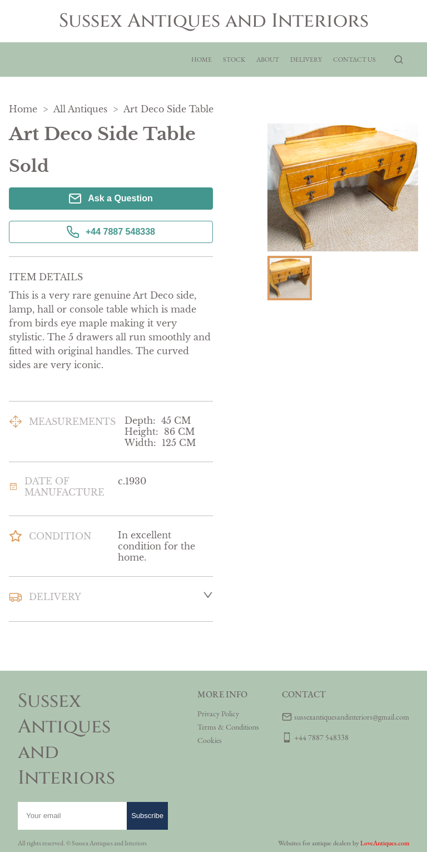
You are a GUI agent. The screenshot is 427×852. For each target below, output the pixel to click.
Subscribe (147, 815)
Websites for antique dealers (314, 843)
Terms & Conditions (228, 727)
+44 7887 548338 (111, 232)
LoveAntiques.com (384, 843)
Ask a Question (110, 199)
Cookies (209, 740)
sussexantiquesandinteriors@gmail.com (351, 717)
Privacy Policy (218, 714)
